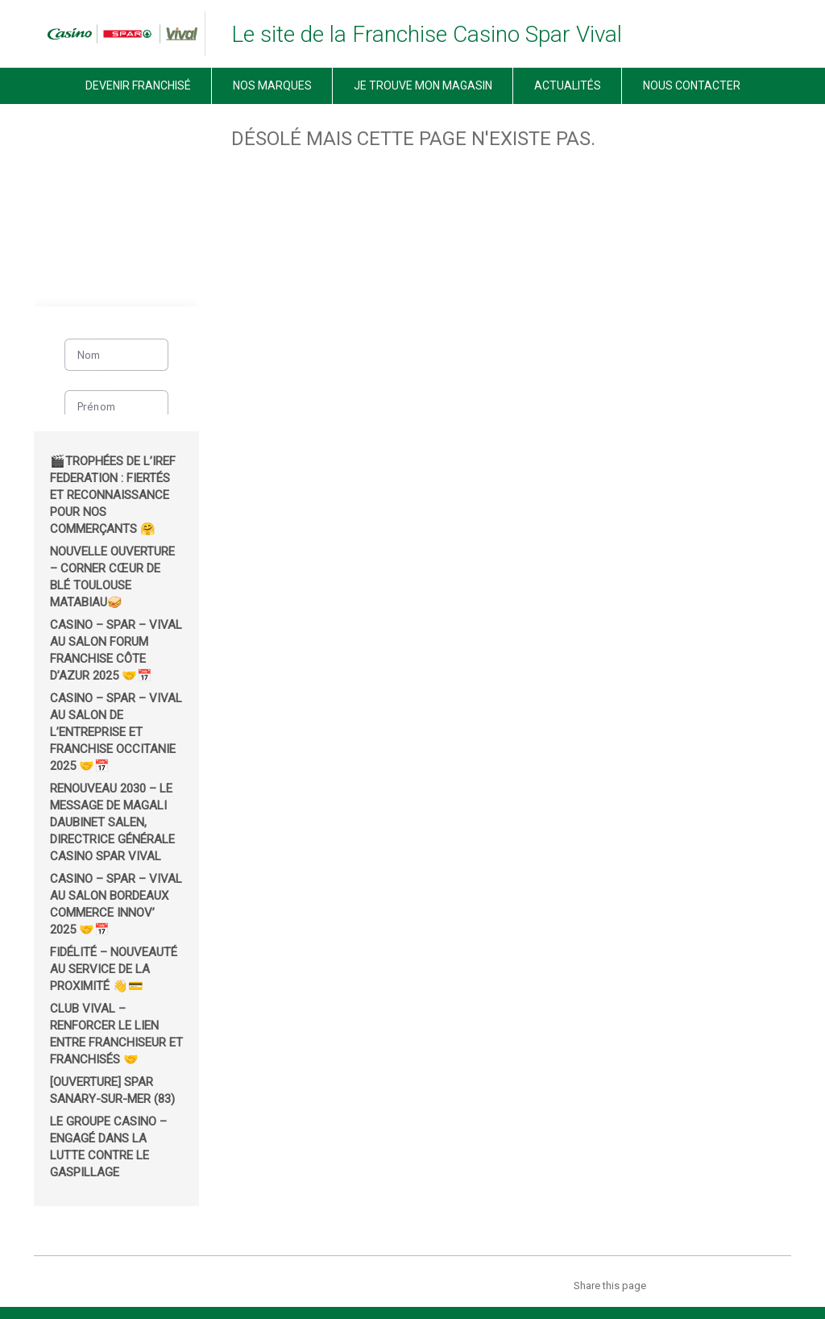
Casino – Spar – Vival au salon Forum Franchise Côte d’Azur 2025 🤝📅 (116, 650)
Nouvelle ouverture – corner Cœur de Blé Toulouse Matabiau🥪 (112, 577)
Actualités (567, 85)
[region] (116, 204)
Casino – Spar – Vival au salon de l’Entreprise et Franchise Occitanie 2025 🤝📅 (116, 732)
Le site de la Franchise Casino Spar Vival (426, 34)
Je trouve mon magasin (423, 85)
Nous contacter (691, 85)
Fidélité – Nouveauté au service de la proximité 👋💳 (113, 969)
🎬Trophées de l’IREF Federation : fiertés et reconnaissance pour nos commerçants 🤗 (113, 495)
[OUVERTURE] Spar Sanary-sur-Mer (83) (112, 1090)
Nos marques (272, 85)
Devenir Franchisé (138, 85)
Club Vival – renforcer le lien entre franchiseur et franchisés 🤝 (116, 1034)
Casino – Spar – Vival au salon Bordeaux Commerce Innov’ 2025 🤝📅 (116, 904)
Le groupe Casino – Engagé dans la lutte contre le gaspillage (108, 1147)
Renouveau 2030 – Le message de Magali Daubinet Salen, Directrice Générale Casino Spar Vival (112, 822)
